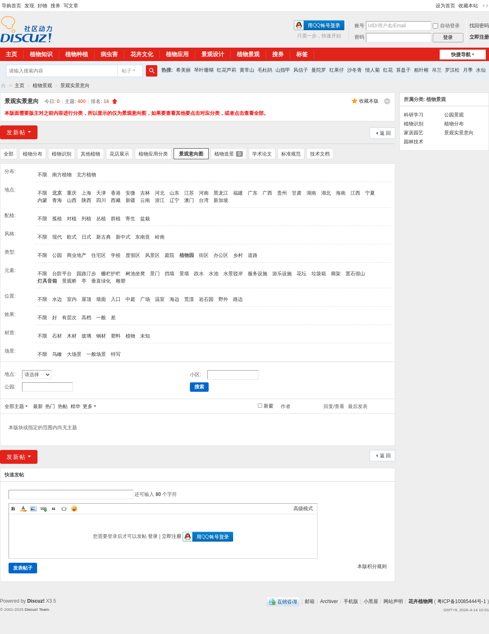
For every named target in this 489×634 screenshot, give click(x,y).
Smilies (74, 509)
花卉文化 (141, 54)
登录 (153, 536)
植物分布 (32, 154)
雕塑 (121, 281)
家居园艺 (413, 133)
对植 (72, 219)
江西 (355, 193)
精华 (75, 406)
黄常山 (247, 70)
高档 (86, 317)
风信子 (300, 70)
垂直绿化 (101, 281)
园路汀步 (86, 273)
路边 (238, 299)
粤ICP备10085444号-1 (461, 601)
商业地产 (76, 255)
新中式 (123, 237)
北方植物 (86, 175)
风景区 (152, 255)
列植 (86, 219)
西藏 (116, 200)
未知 (145, 336)
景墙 (184, 273)
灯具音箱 (47, 281)
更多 (88, 406)
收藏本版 (369, 101)
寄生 (130, 219)
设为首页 (445, 6)
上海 (86, 193)
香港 (116, 193)
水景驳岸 (233, 273)
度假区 (133, 255)
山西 (72, 200)
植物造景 (228, 154)
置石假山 (355, 273)
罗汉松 (452, 70)
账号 (359, 26)
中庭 (130, 299)
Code (64, 509)
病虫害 (109, 54)
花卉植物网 (3, 86)
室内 (72, 299)
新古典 (103, 237)
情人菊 (372, 70)
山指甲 (282, 70)
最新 (38, 406)
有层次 (69, 317)
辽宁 (174, 200)
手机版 (351, 601)
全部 (8, 154)
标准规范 (291, 154)
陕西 (86, 200)
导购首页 (11, 6)
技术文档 (320, 154)
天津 (101, 193)
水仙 (481, 70)
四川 (101, 200)
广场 (145, 299)
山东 (174, 193)
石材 (57, 336)
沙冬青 (354, 70)
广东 (253, 193)
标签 (302, 54)
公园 (57, 255)
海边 (174, 299)
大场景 (74, 354)
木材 (72, 336)
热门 (50, 406)
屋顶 (86, 299)
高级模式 (303, 508)
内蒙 (42, 200)
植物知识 (41, 54)
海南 (341, 193)
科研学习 (413, 115)
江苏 (189, 193)
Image (33, 509)
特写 (116, 354)
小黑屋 (370, 601)
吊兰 (437, 70)
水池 (213, 273)
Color (23, 509)
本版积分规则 (372, 566)
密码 (359, 37)
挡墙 (169, 273)
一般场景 (96, 354)
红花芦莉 (226, 70)
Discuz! (36, 601)
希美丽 (183, 70)
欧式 (72, 237)
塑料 (116, 336)
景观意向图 (191, 154)
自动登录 (446, 26)
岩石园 (206, 299)
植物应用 (177, 54)
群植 (116, 219)
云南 (145, 200)
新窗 (268, 406)
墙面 (101, 299)
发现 (29, 6)
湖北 (326, 193)
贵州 (282, 193)
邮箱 (310, 601)
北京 (57, 193)
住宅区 (98, 255)
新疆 (130, 200)
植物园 (186, 255)
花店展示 (119, 154)
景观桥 (69, 281)
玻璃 (86, 336)
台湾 (204, 200)
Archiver (329, 601)
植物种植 (76, 54)
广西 (267, 193)
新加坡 (221, 200)
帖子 (127, 71)
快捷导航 (461, 54)
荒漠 (189, 299)
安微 (130, 193)
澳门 (189, 200)
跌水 (199, 273)
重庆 (72, 193)
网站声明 (393, 601)
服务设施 (257, 273)
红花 (388, 70)
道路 (253, 255)
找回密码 (479, 26)
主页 (19, 85)
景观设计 (212, 54)
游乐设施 (282, 273)
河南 (204, 193)
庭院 (169, 255)
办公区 (221, 255)
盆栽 (145, 219)
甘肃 (297, 193)
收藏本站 (468, 6)
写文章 (71, 6)
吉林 (145, 193)
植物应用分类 (153, 154)
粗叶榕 (421, 70)
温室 (160, 299)
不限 (42, 175)
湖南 (311, 193)
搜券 (55, 6)
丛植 (101, 219)
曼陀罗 (318, 70)
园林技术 (413, 142)
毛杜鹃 (265, 70)
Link (44, 509)
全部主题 (14, 406)
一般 (101, 317)
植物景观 (248, 54)
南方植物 (62, 175)
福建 (238, 193)
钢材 (101, 336)
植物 (130, 336)
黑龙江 (221, 193)
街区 (204, 255)
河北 (160, 193)
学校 (116, 255)
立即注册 (479, 37)
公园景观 (454, 115)
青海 (57, 200)
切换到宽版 (485, 5)
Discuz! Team (36, 609)
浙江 (160, 200)
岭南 (160, 237)
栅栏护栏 (111, 273)
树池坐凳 (135, 273)
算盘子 (403, 70)
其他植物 (90, 154)
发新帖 (16, 132)
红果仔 (336, 70)
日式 (86, 237)
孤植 (57, 219)
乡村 (238, 255)
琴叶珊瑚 (204, 70)
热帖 (63, 406)
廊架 (336, 273)
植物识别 (61, 154)
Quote (54, 509)
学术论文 (262, 154)
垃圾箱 (318, 273)
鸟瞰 (57, 354)
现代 (57, 237)
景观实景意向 (75, 85)
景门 (155, 273)
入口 (116, 299)
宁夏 (370, 193)
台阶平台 (62, 273)
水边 (57, 299)
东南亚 (142, 237)
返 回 (385, 133)
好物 (42, 6)
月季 (468, 70)
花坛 (301, 273)
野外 (223, 299)
